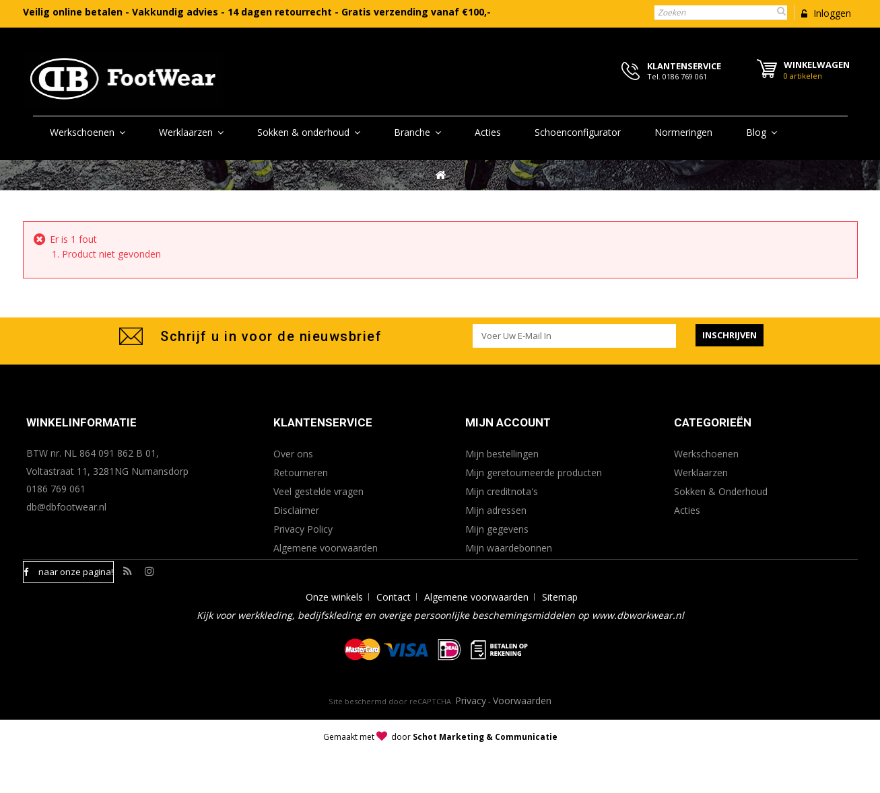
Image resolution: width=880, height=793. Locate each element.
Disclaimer (296, 510)
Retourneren (300, 472)
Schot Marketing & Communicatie (485, 776)
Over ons (293, 453)
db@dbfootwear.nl (66, 506)
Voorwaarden (522, 740)
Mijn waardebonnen (508, 547)
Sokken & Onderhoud (721, 491)
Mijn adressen (496, 510)
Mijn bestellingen (502, 453)
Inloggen (831, 13)
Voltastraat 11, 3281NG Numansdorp (107, 471)
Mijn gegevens (497, 529)
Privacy (470, 740)
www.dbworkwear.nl (638, 654)
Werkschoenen (706, 453)
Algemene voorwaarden (325, 547)
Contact (393, 636)
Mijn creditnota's (501, 491)
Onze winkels (334, 636)
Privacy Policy (303, 529)
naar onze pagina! (75, 572)
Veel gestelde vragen (318, 491)
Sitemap (560, 636)
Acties (687, 510)
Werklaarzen (701, 472)
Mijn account (508, 422)
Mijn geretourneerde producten (533, 472)
